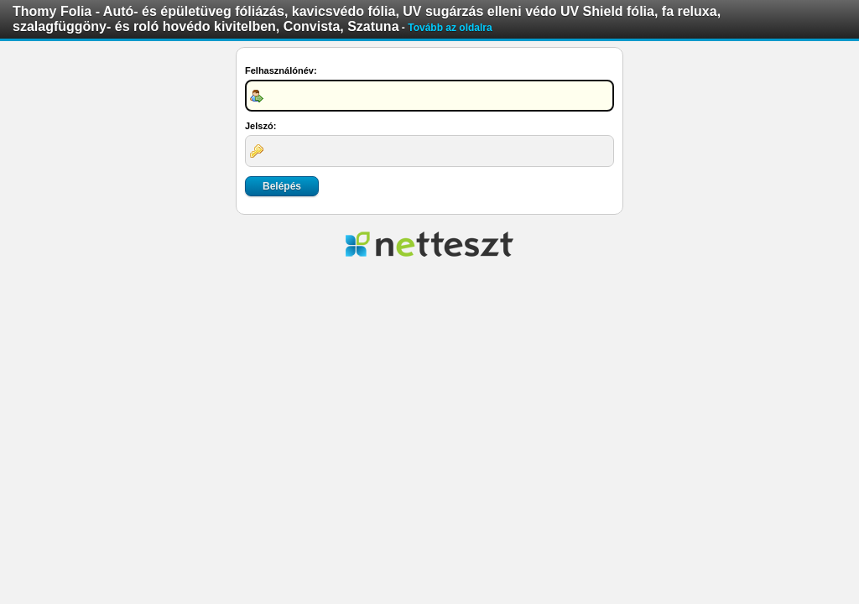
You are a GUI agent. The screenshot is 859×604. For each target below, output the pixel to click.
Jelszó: (260, 126)
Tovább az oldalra (450, 28)
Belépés (282, 186)
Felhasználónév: (281, 70)
